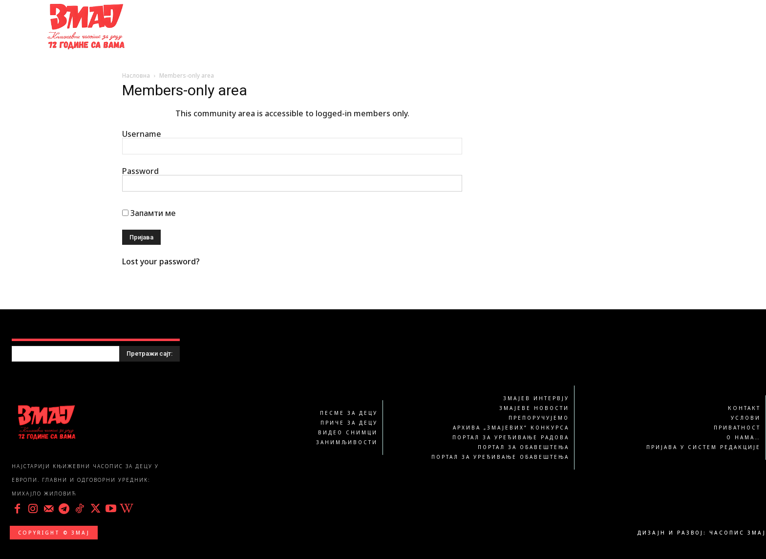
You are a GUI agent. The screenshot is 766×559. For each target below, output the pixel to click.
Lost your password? (161, 261)
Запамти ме (148, 213)
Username (141, 134)
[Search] (149, 354)
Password (140, 171)
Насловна (136, 75)
